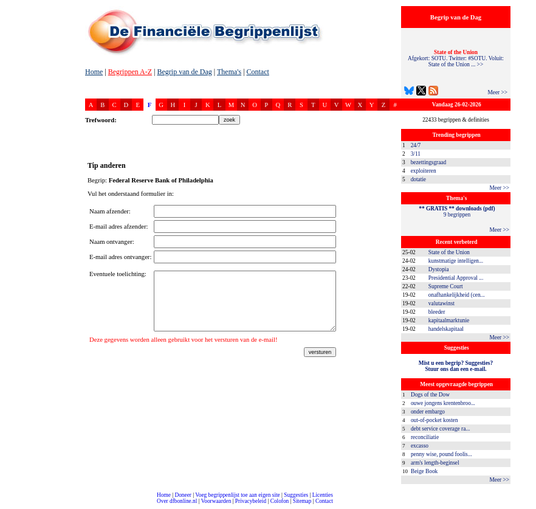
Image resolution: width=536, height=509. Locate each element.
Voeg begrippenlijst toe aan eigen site (237, 495)
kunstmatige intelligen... (455, 261)
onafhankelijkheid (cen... (456, 295)
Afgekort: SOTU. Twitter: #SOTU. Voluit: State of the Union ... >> (456, 58)
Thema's (229, 72)
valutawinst (441, 303)
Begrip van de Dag (184, 72)
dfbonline (524, 505)
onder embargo (428, 412)
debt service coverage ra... (440, 429)
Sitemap (302, 501)
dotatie (418, 179)
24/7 (416, 145)
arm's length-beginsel (435, 463)
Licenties (322, 495)
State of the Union (449, 252)
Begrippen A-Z (130, 72)
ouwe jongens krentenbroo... (443, 403)
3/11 (416, 154)
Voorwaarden (216, 501)
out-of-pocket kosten (434, 420)
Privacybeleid (250, 501)
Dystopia (438, 269)
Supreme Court (445, 286)
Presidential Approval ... (455, 278)
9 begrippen (457, 212)
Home (94, 72)
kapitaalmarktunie (448, 320)
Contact (258, 72)
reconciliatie (425, 437)
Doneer (182, 495)
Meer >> (497, 92)
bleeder (436, 312)
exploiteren (423, 171)
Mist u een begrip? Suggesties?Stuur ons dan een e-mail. (456, 366)
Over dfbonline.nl (177, 501)
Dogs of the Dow (430, 395)
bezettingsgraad (429, 162)
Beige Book (424, 471)
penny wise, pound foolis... (441, 454)
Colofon (279, 501)
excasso (419, 446)
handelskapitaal (446, 329)
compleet (6, 505)
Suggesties (296, 495)
